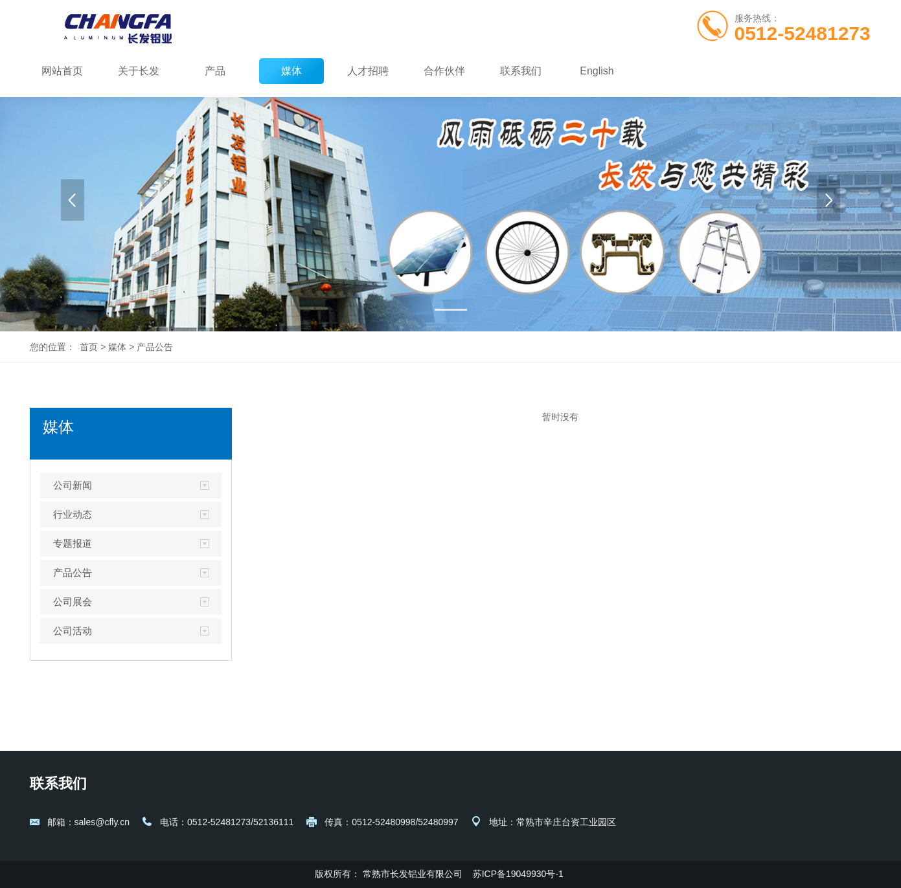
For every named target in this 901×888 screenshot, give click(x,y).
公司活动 (72, 630)
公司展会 (72, 601)
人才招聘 (368, 70)
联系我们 (521, 70)
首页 (89, 347)
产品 (215, 70)
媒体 (291, 70)
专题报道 (72, 543)
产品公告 (155, 347)
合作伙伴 (444, 70)
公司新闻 (72, 485)
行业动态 (72, 514)
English (596, 70)
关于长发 (138, 70)
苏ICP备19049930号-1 (519, 874)
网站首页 (62, 70)
